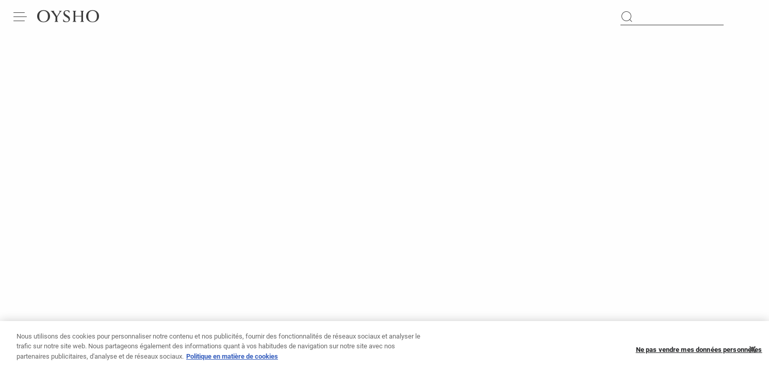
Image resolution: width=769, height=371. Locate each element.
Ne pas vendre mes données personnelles (699, 353)
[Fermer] (752, 353)
